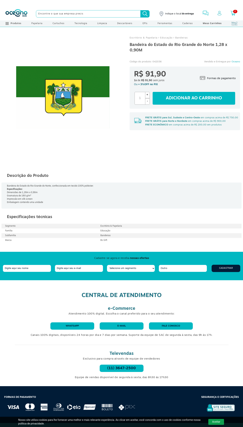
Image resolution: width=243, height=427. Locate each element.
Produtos (13, 23)
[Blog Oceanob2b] (235, 23)
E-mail (121, 326)
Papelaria (37, 23)
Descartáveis (124, 23)
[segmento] (131, 268)
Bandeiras (181, 38)
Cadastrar (226, 268)
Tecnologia (80, 23)
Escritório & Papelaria (143, 38)
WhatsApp (72, 326)
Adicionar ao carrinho (194, 98)
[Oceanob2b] (16, 14)
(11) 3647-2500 (121, 368)
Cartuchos (58, 23)
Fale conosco (171, 326)
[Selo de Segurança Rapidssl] (218, 411)
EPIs (145, 23)
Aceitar (216, 421)
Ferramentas (165, 23)
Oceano (235, 62)
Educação (166, 38)
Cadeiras (187, 23)
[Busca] (145, 14)
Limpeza (102, 23)
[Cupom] (121, 3)
